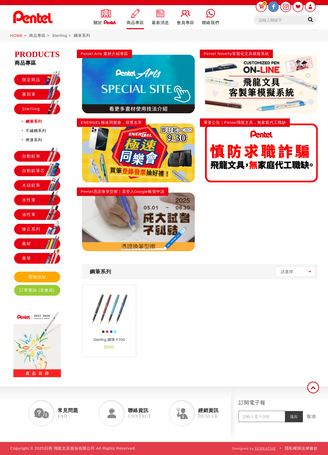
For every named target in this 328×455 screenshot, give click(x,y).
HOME (16, 35)
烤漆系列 (34, 140)
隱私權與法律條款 (301, 448)
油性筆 (41, 214)
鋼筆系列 (82, 35)
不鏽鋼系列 (36, 130)
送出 (294, 416)
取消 (311, 416)
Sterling (59, 35)
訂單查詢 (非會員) (37, 290)
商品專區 (37, 35)
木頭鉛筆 (41, 185)
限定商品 (41, 79)
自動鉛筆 (41, 156)
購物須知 (37, 277)
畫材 (41, 243)
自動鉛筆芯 (41, 170)
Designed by (254, 448)
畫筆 (41, 258)
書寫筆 (41, 94)
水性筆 (41, 200)
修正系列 (41, 229)
